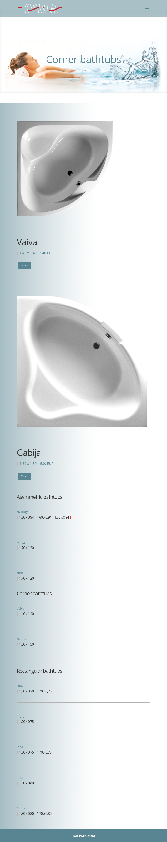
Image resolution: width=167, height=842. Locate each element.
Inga (20, 747)
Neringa (22, 512)
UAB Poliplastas (83, 836)
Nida (20, 573)
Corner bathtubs (34, 593)
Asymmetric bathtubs (39, 496)
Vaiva (20, 608)
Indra (21, 716)
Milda (21, 543)
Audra (21, 808)
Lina (20, 686)
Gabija (21, 639)
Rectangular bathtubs (39, 670)
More (24, 265)
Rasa (20, 777)
